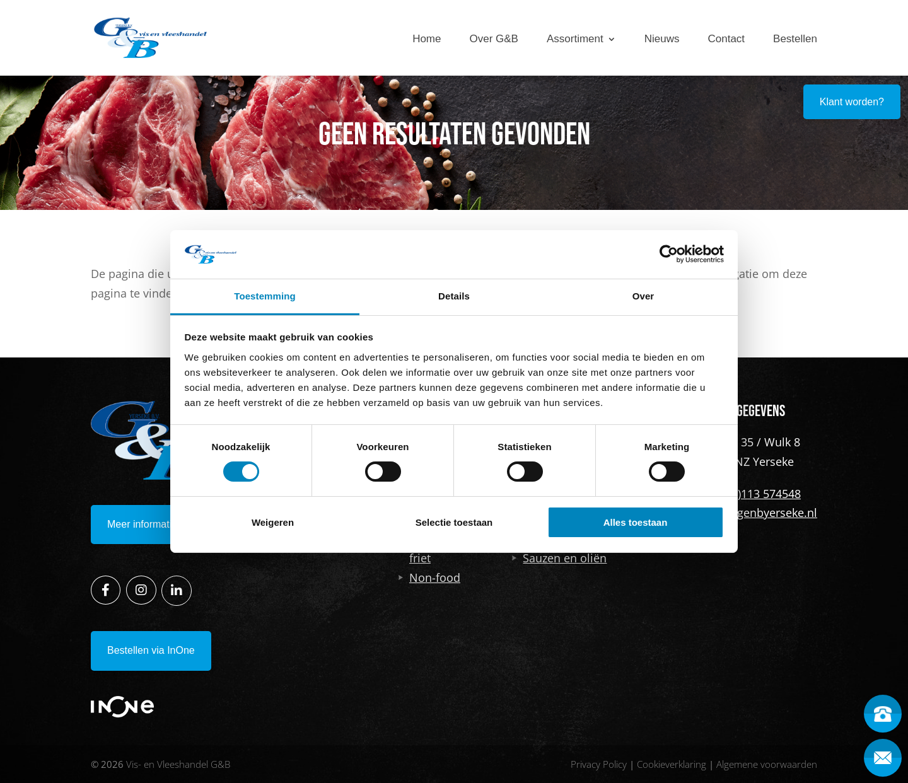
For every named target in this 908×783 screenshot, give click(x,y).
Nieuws (662, 39)
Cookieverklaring (671, 764)
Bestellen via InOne (151, 650)
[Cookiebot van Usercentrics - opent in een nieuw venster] (669, 254)
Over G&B (494, 39)
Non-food (429, 577)
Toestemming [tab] (265, 296)
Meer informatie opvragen (164, 524)
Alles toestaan (635, 522)
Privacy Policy (599, 764)
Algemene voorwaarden (766, 764)
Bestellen (795, 39)
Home (426, 39)
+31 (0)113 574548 (753, 493)
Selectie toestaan (454, 522)
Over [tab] (643, 296)
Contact (726, 39)
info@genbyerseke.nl (761, 512)
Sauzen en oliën (559, 558)
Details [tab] (454, 296)
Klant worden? (852, 101)
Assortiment (575, 39)
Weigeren (273, 522)
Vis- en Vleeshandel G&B (178, 764)
